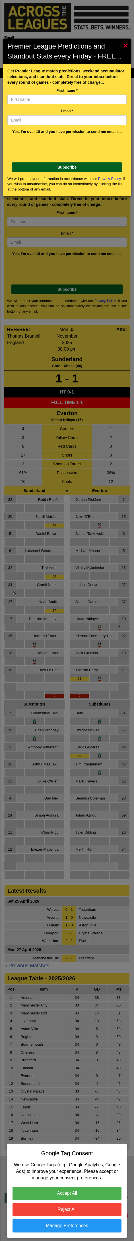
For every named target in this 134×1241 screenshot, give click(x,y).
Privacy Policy (109, 179)
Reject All (67, 1209)
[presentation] (67, 146)
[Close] (127, 45)
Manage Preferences (67, 1225)
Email (67, 111)
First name (66, 90)
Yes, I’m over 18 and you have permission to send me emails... (66, 131)
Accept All (67, 1193)
